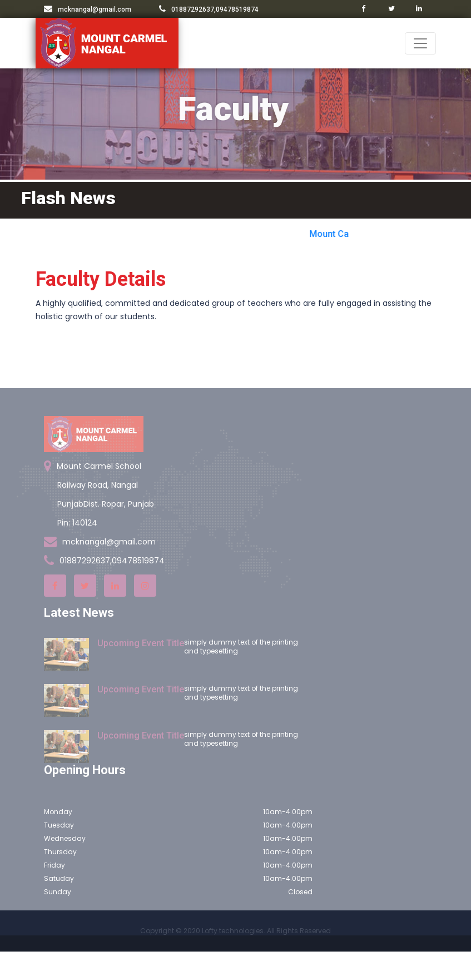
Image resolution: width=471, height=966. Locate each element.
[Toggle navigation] (420, 43)
